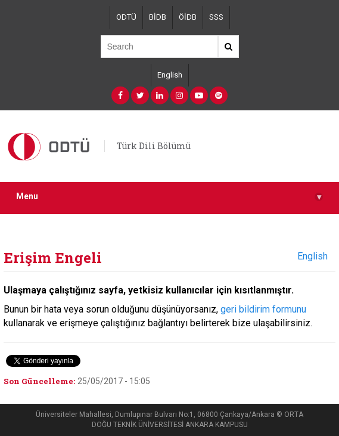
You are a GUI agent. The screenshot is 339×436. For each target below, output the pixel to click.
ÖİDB (188, 17)
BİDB (157, 17)
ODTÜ (126, 17)
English (169, 74)
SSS (216, 17)
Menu (169, 196)
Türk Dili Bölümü (154, 145)
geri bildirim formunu (263, 309)
